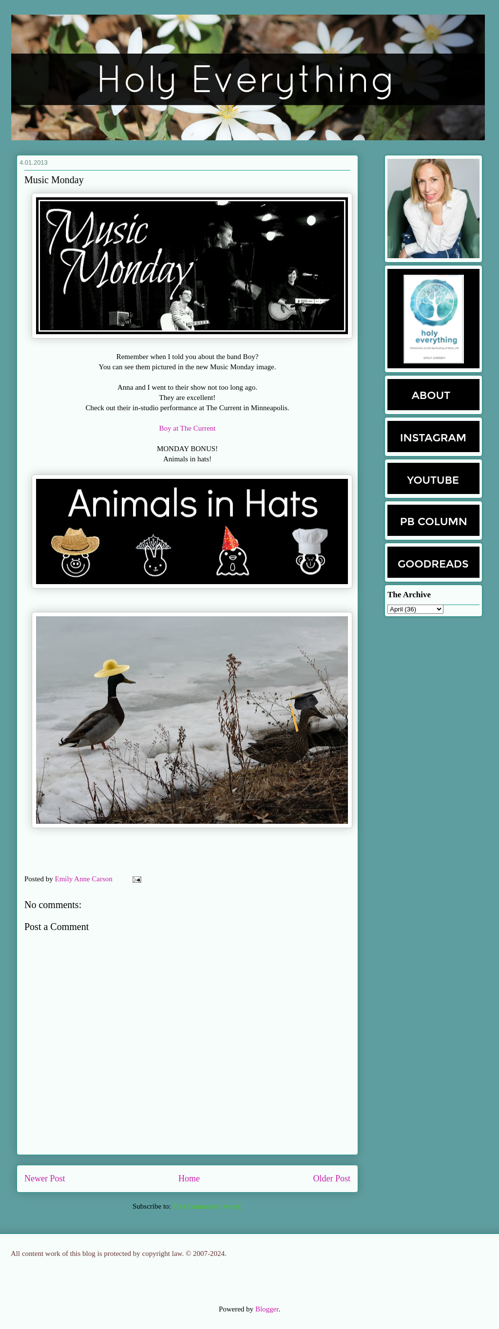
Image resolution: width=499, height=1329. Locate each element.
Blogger (267, 1309)
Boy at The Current (187, 428)
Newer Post (44, 1178)
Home (189, 1178)
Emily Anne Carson (85, 879)
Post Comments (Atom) (207, 1206)
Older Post (332, 1178)
